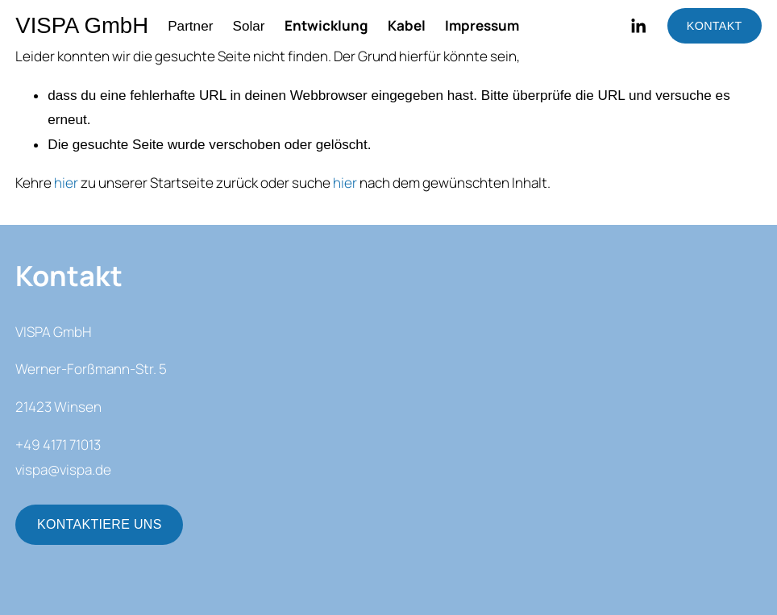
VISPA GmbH (81, 25)
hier (66, 182)
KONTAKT (714, 25)
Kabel (407, 25)
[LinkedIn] (638, 26)
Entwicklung (326, 25)
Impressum (482, 25)
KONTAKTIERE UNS (99, 524)
